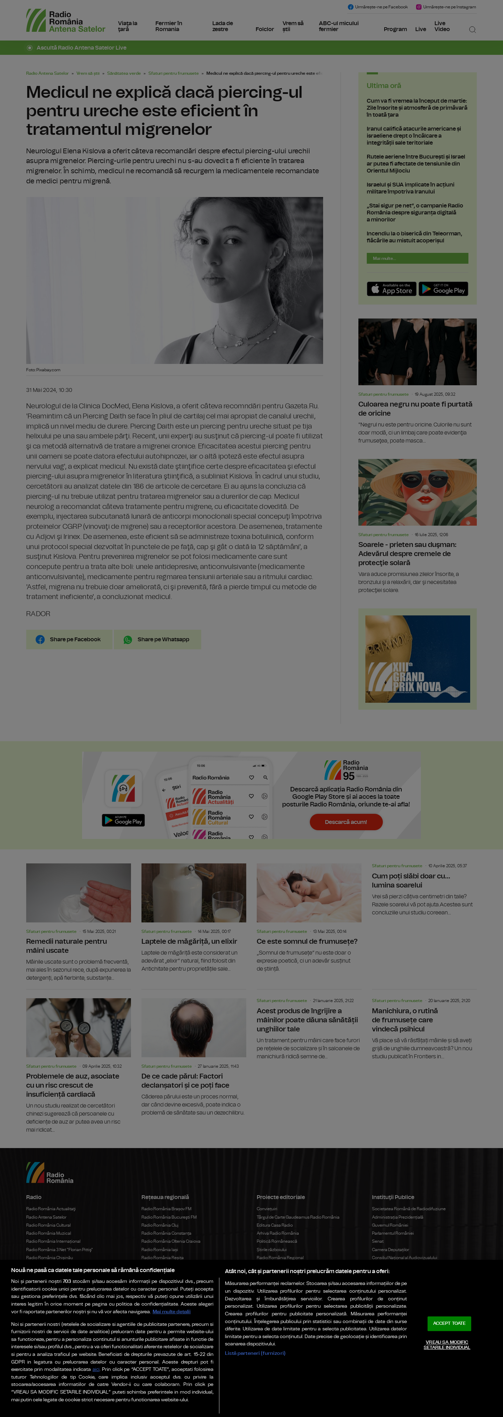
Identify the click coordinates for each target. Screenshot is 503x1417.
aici (96, 1369)
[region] (251, 1338)
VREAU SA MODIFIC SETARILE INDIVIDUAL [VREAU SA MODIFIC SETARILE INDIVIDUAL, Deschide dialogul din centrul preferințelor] (447, 1345)
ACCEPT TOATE (449, 1323)
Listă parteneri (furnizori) (255, 1353)
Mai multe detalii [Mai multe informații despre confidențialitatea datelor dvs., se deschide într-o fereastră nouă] (172, 1311)
